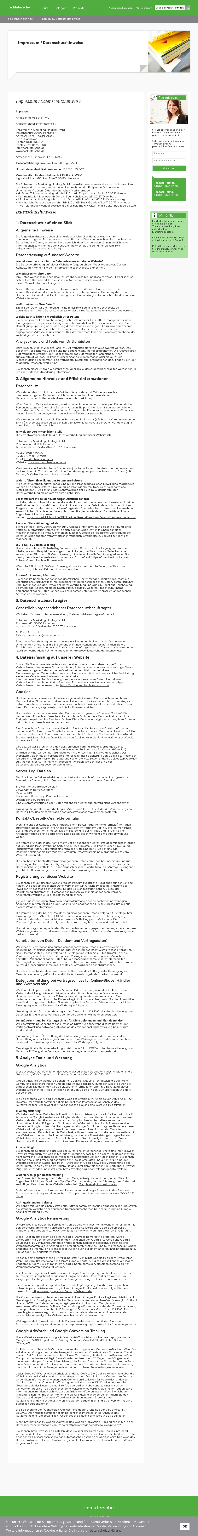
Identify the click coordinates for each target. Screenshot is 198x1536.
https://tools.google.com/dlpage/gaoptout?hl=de (95, 1168)
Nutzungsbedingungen (121, 8)
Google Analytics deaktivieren (98, 1184)
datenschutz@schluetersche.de (45, 635)
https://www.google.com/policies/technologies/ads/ (102, 1324)
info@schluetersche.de (30, 147)
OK (185, 1526)
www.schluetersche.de (30, 150)
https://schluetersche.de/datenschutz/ (97, 650)
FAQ (137, 8)
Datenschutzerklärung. (106, 1530)
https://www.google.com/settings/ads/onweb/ (62, 1291)
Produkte (78, 7)
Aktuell (44, 7)
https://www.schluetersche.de (47, 462)
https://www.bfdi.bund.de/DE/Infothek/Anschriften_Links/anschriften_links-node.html (81, 517)
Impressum (146, 8)
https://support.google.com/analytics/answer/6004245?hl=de (75, 1195)
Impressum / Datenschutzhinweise (60, 18)
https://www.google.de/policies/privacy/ (95, 1424)
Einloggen (60, 7)
